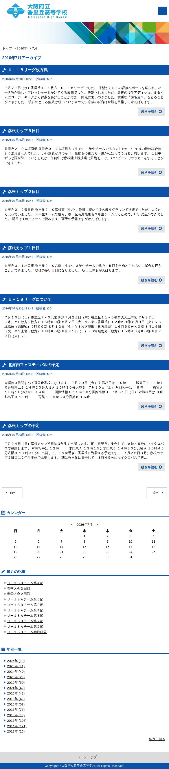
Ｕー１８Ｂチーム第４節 (25, 583)
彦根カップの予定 (24, 425)
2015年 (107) (16, 720)
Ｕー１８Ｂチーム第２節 (25, 621)
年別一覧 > (157, 739)
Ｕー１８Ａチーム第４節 (25, 610)
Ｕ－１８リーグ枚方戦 (28, 69)
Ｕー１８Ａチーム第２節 (25, 626)
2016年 (22, 48)
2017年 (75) (16, 709)
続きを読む (149, 111)
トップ (7, 48)
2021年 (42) (16, 688)
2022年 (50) (16, 682)
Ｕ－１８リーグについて (29, 299)
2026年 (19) (16, 661)
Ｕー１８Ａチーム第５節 (25, 599)
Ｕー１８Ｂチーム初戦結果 (27, 632)
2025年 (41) (16, 666)
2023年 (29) (16, 677)
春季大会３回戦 (18, 588)
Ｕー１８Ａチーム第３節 (25, 615)
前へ (13, 492)
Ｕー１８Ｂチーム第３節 (25, 605)
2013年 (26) (16, 731)
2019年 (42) (16, 699)
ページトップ (87, 757)
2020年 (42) (16, 693)
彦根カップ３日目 (24, 130)
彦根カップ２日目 (24, 191)
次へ (156, 492)
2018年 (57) (16, 704)
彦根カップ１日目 (24, 247)
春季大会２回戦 (18, 594)
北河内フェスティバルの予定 (33, 364)
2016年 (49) (16, 715)
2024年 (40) (16, 671)
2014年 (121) (16, 726)
